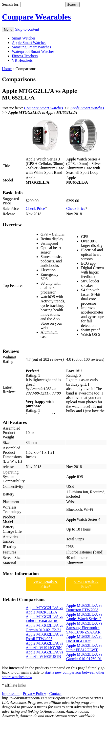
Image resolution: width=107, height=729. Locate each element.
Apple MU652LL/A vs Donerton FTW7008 (84, 607)
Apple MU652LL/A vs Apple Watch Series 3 (84, 616)
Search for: (11, 4)
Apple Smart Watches (29, 42)
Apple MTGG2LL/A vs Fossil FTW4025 (44, 636)
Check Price (35, 208)
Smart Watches (24, 38)
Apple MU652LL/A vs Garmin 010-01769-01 (84, 656)
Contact (55, 693)
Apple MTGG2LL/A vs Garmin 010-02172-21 (44, 627)
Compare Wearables (36, 16)
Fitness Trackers (25, 56)
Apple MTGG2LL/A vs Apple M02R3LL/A (44, 610)
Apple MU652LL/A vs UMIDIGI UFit (84, 638)
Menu (8, 29)
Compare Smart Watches (43, 108)
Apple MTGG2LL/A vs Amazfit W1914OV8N (44, 645)
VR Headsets (22, 60)
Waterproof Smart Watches (33, 51)
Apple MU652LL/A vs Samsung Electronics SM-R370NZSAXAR (84, 627)
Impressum (11, 693)
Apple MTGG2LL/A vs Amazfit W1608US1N (44, 654)
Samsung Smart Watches (31, 47)
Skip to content (27, 29)
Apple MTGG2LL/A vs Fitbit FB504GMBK (44, 618)
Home (7, 69)
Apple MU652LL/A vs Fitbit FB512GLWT (84, 647)
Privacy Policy (34, 693)
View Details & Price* (45, 584)
